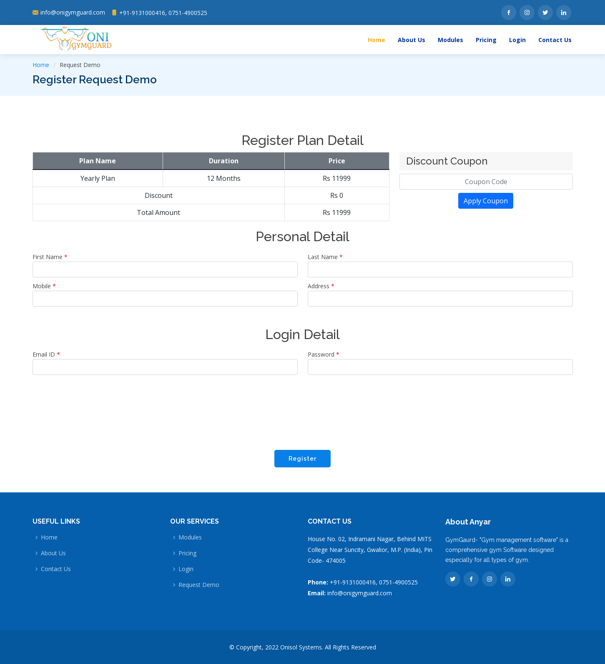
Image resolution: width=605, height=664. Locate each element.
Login (517, 40)
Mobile (44, 286)
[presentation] (302, 411)
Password (323, 354)
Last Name (325, 257)
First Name (50, 257)
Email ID (46, 354)
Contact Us (555, 40)
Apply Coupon (486, 200)
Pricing (486, 40)
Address (321, 286)
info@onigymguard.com (359, 593)
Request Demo (198, 585)
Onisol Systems (301, 647)
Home (376, 40)
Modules (450, 40)
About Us (411, 40)
